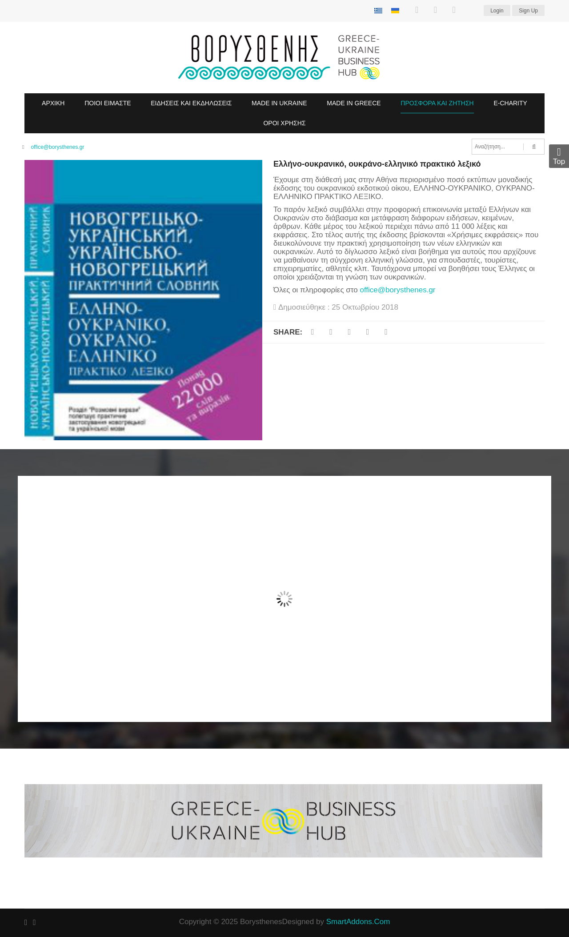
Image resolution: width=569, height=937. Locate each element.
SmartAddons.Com (358, 921)
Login (496, 11)
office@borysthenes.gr (57, 147)
